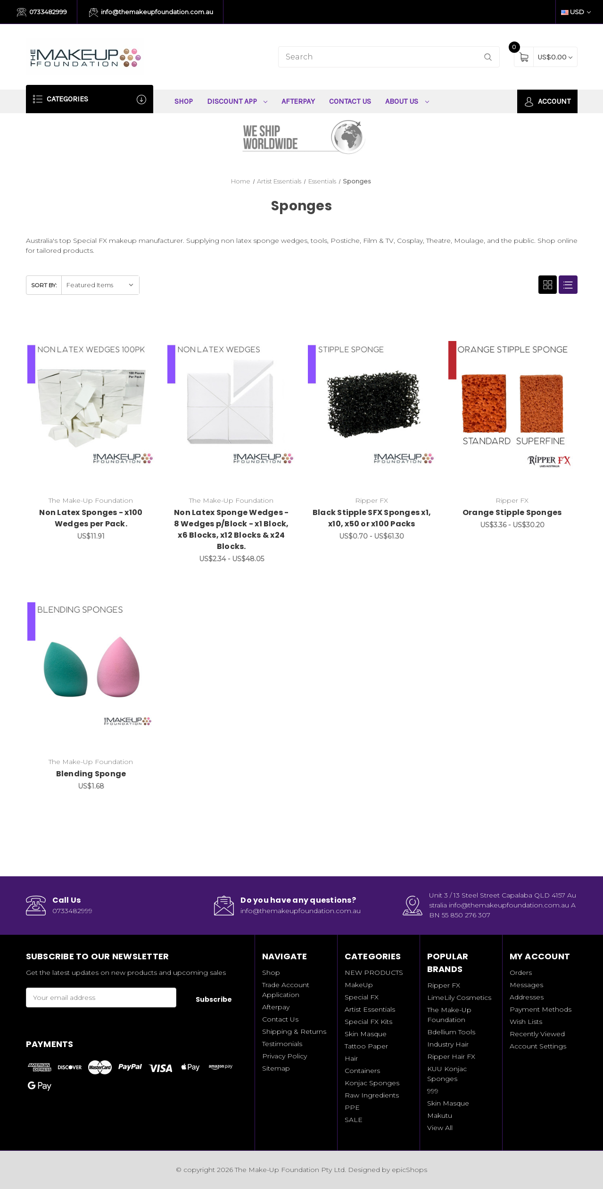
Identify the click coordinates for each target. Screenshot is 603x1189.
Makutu (439, 1115)
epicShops (409, 1169)
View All (440, 1127)
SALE (354, 1119)
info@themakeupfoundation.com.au (151, 12)
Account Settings (538, 1046)
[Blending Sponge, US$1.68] (91, 666)
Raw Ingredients (372, 1095)
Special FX (362, 997)
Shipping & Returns (294, 1031)
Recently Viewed (537, 1034)
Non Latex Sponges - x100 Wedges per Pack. (90, 518)
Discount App (237, 101)
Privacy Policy (284, 1056)
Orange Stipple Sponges (512, 512)
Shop (183, 101)
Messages (526, 985)
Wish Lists (526, 1021)
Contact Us (350, 101)
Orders (521, 972)
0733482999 (42, 12)
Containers (362, 1070)
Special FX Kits (368, 1021)
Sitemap (276, 1068)
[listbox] (100, 285)
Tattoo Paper (366, 1046)
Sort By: (44, 285)
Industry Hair (448, 1044)
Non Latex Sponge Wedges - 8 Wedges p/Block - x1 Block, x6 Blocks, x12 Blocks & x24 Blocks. (231, 529)
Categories (89, 99)
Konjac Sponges (372, 1083)
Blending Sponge (91, 773)
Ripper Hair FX (451, 1056)
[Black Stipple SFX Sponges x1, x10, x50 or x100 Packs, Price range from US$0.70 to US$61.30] (372, 405)
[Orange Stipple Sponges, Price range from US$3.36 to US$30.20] (512, 405)
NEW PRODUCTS (374, 972)
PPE (352, 1107)
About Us (407, 101)
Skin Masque (366, 1034)
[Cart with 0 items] (554, 56)
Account (547, 102)
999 (432, 1091)
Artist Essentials (370, 1009)
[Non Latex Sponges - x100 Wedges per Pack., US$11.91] (91, 405)
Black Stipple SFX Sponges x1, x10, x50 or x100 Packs (372, 518)
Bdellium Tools (451, 1032)
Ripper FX (443, 985)
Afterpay (298, 101)
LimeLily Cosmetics (459, 997)
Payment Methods (540, 1009)
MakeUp (359, 985)
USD (576, 12)
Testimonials (282, 1043)
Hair (351, 1058)
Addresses (527, 997)
